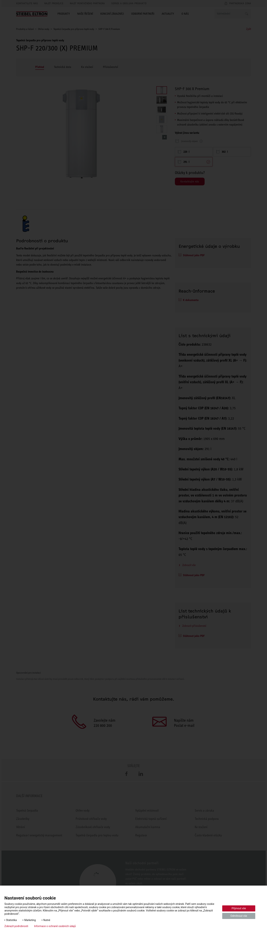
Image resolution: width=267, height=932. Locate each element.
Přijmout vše (239, 908)
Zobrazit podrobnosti (16, 926)
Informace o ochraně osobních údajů (55, 926)
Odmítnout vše (238, 915)
